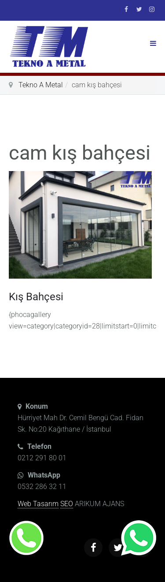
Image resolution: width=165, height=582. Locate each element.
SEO (66, 504)
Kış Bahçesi (36, 297)
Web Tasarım (38, 504)
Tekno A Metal (40, 85)
